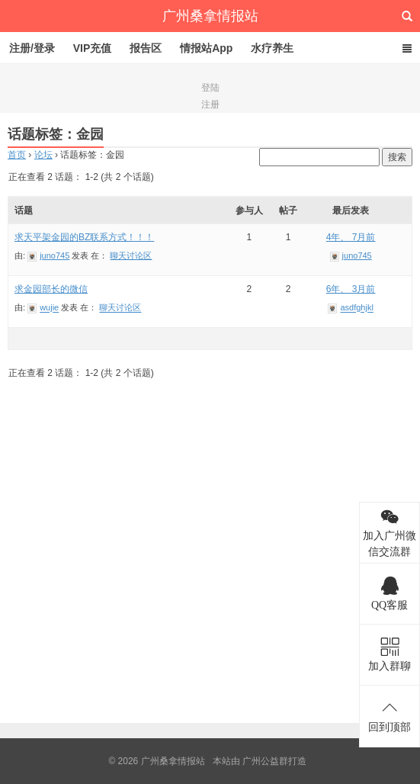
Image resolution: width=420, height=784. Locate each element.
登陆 (210, 87)
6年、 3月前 (351, 289)
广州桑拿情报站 (210, 16)
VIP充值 (92, 48)
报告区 (146, 48)
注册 (210, 104)
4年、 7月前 (351, 237)
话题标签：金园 (56, 134)
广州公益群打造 (274, 761)
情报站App (206, 48)
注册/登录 (32, 48)
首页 (17, 154)
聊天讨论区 (131, 255)
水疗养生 (272, 48)
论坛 (43, 154)
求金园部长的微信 (51, 289)
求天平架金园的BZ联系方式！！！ (84, 237)
